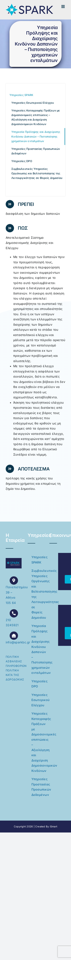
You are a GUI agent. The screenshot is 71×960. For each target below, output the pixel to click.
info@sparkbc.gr (18, 642)
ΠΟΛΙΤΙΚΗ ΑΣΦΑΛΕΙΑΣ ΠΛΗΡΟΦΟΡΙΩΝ (16, 661)
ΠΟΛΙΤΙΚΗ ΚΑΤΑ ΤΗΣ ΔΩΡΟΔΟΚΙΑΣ (15, 675)
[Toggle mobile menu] (63, 7)
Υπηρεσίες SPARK (37, 559)
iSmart (53, 826)
